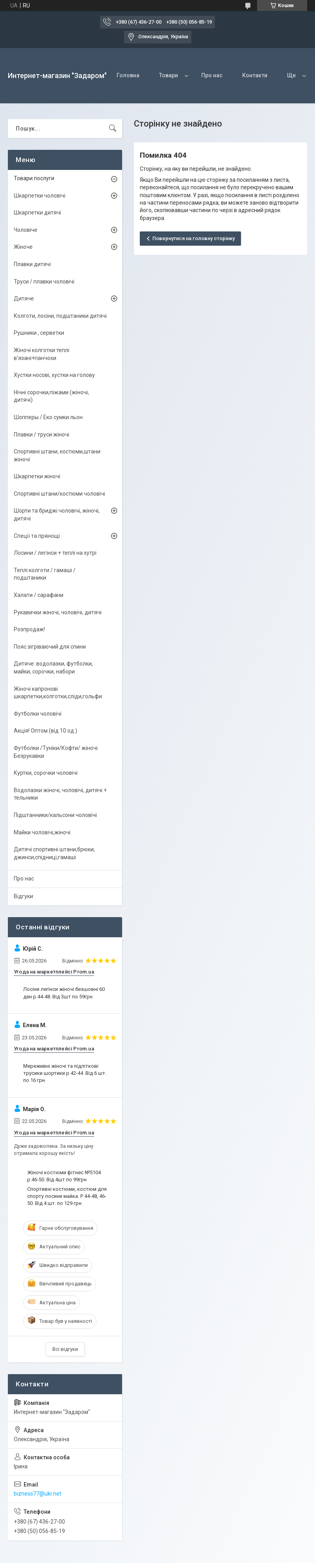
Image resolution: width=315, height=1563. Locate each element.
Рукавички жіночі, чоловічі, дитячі (58, 612)
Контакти (254, 75)
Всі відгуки (65, 1349)
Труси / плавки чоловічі (44, 281)
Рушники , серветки (39, 333)
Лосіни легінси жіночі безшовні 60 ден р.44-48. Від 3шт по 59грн (64, 992)
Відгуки (23, 896)
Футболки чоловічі (37, 714)
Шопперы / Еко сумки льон (48, 417)
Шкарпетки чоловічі (39, 195)
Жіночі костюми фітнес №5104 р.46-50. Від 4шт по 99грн (64, 1176)
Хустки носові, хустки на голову (54, 375)
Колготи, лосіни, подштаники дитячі (60, 316)
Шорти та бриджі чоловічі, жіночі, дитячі (57, 514)
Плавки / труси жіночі (41, 434)
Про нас (211, 75)
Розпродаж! (29, 629)
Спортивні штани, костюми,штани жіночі (57, 455)
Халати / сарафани (38, 595)
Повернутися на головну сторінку (193, 238)
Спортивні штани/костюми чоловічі (59, 494)
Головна (128, 75)
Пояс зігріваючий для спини (50, 646)
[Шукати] (112, 128)
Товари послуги (34, 178)
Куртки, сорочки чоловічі (46, 773)
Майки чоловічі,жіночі (42, 832)
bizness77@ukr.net (37, 1493)
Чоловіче (25, 230)
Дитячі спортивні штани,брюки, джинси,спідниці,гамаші (54, 853)
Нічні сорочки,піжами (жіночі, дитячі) (51, 396)
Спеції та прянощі (37, 536)
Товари (168, 75)
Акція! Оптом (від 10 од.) (45, 730)
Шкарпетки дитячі (37, 212)
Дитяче (24, 298)
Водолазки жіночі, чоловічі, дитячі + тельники (60, 794)
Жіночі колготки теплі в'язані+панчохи (41, 354)
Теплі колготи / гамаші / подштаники (45, 574)
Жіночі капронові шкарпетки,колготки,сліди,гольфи (58, 693)
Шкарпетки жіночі (37, 476)
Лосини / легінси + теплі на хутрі (55, 553)
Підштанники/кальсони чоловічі (55, 815)
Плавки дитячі (32, 264)
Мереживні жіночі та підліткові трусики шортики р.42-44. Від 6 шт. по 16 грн (64, 1073)
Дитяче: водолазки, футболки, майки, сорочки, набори (53, 667)
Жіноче (23, 247)
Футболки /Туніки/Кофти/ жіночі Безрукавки (56, 752)
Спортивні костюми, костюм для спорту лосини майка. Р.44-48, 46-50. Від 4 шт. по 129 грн (67, 1196)
